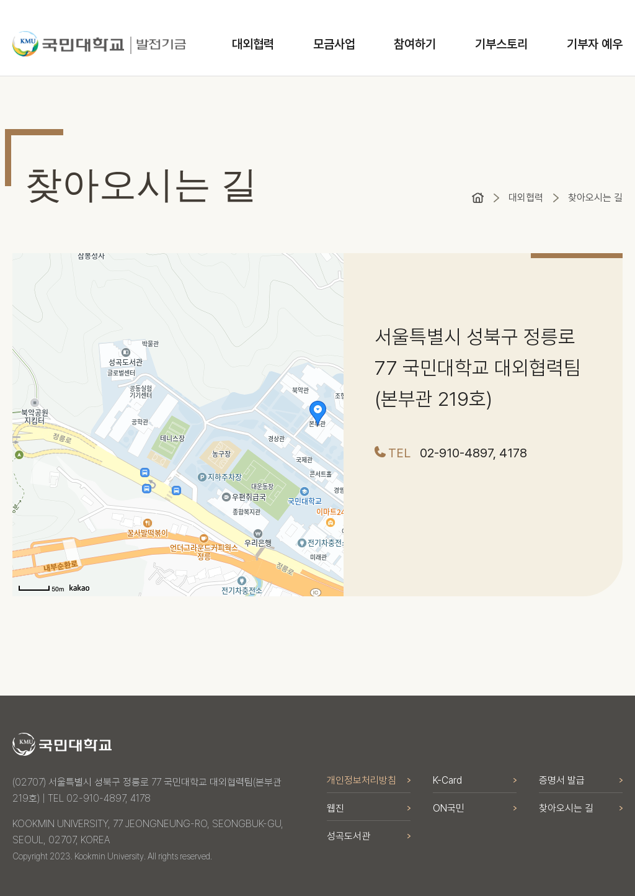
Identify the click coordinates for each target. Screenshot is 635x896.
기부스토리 (501, 44)
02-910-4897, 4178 (473, 453)
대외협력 (253, 44)
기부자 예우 (595, 44)
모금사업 (334, 44)
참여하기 (415, 44)
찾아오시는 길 (595, 198)
